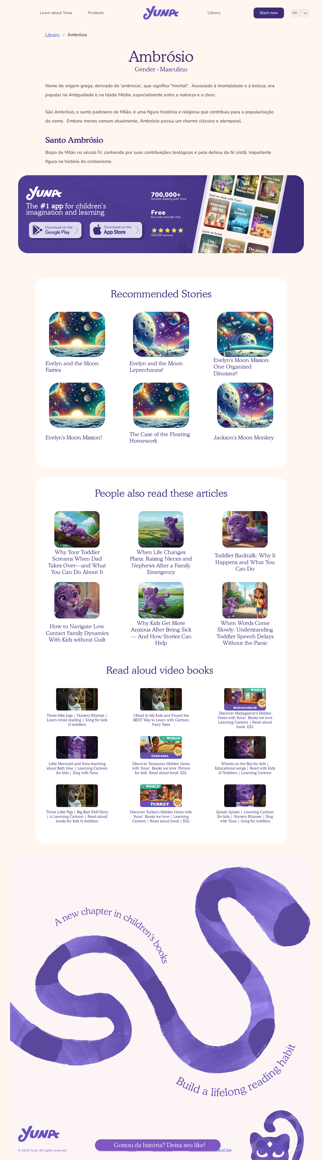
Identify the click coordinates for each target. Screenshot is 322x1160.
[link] (55, 230)
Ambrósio (77, 35)
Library (52, 35)
